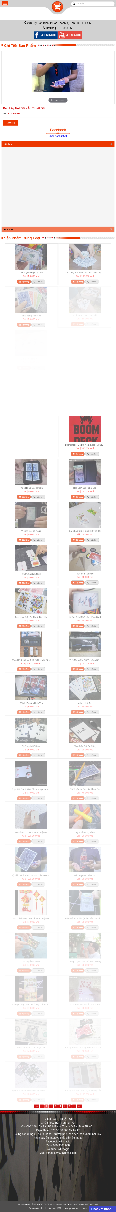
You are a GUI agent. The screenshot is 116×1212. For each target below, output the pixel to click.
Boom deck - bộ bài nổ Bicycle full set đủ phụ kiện (90, 445)
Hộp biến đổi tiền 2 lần (84, 488)
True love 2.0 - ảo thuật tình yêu (31, 617)
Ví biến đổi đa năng (31, 531)
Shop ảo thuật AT (58, 136)
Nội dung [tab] (58, 144)
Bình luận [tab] (58, 229)
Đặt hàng (11, 123)
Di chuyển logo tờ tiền (31, 272)
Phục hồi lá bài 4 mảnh (31, 488)
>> (79, 1106)
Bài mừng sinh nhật (31, 574)
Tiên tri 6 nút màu (84, 574)
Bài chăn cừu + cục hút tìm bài (85, 531)
